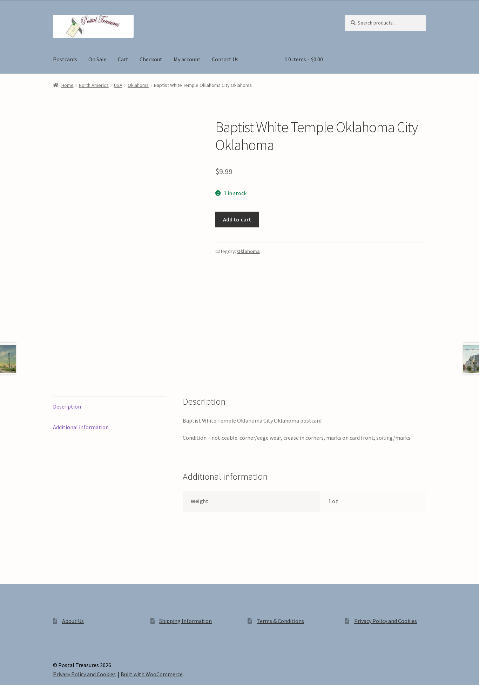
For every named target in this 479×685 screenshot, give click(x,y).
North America (94, 85)
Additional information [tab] (81, 378)
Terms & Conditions (280, 572)
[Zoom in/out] (8, 672)
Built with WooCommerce (152, 625)
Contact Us (225, 59)
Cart (123, 59)
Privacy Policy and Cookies (385, 572)
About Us (73, 572)
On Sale (97, 59)
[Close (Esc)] (59, 672)
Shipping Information (185, 572)
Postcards (65, 59)
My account (187, 59)
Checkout (151, 59)
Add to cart (237, 219)
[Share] (42, 672)
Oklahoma (138, 85)
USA (118, 85)
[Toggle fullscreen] (25, 672)
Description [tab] (67, 357)
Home (67, 85)
